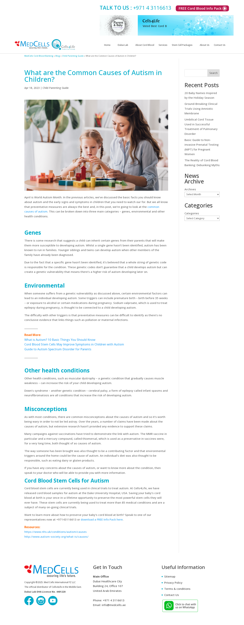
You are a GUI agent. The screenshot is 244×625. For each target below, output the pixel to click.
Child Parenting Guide (56, 88)
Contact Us (219, 45)
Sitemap (169, 576)
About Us (204, 45)
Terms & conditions (177, 589)
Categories (191, 213)
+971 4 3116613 (152, 7)
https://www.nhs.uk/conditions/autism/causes (55, 532)
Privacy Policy (173, 582)
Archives (190, 189)
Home (107, 45)
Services (163, 45)
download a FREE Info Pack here (102, 519)
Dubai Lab (123, 45)
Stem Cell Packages (182, 45)
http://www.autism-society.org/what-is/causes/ (56, 536)
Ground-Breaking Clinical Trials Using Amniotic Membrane (200, 108)
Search (213, 73)
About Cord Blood (144, 45)
